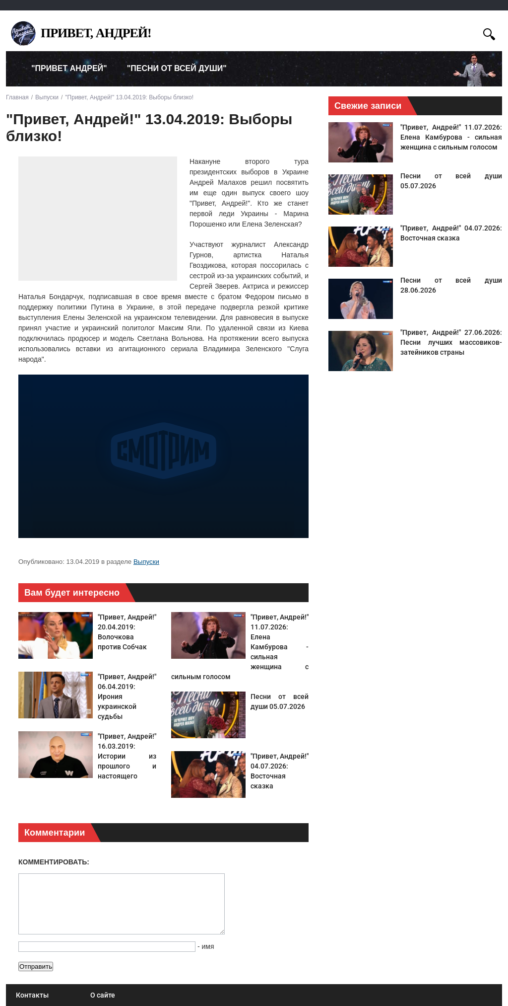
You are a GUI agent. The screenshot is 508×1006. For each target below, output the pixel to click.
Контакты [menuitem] (32, 995)
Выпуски (146, 561)
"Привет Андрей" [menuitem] (69, 68)
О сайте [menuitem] (102, 995)
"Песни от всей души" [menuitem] (177, 68)
